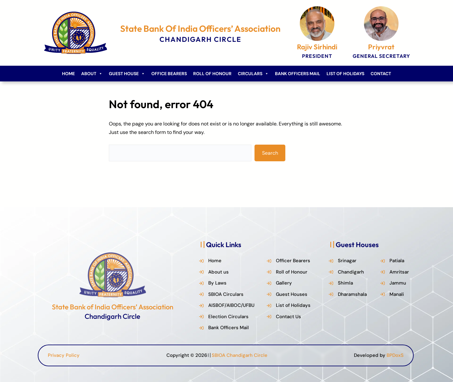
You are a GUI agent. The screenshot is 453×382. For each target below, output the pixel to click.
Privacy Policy (64, 355)
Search (270, 153)
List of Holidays (345, 73)
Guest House (127, 73)
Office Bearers (169, 73)
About (92, 73)
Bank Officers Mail (297, 73)
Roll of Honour (212, 73)
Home (68, 73)
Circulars (253, 73)
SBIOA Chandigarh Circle (239, 355)
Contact (381, 73)
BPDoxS (395, 355)
